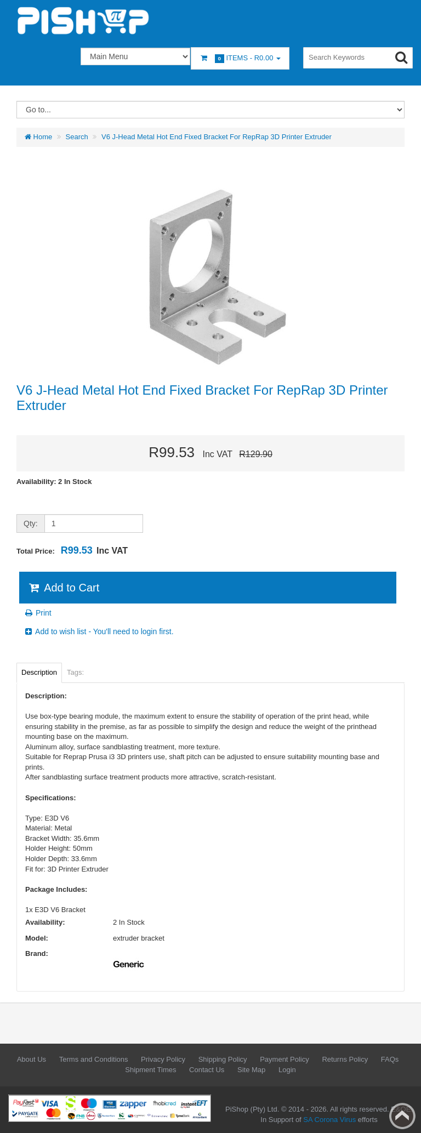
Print (38, 612)
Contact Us (206, 1070)
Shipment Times (150, 1070)
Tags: (75, 672)
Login (287, 1070)
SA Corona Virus (329, 1119)
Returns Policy (345, 1059)
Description (39, 672)
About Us (31, 1059)
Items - (240, 58)
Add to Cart (63, 588)
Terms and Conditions (93, 1059)
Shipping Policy (222, 1059)
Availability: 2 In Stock (54, 481)
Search (77, 137)
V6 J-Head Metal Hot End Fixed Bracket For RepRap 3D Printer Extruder (216, 137)
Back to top (402, 1116)
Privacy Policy (163, 1059)
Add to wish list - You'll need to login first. (99, 631)
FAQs (390, 1059)
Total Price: (72, 550)
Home (38, 137)
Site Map (251, 1070)
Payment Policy (284, 1059)
